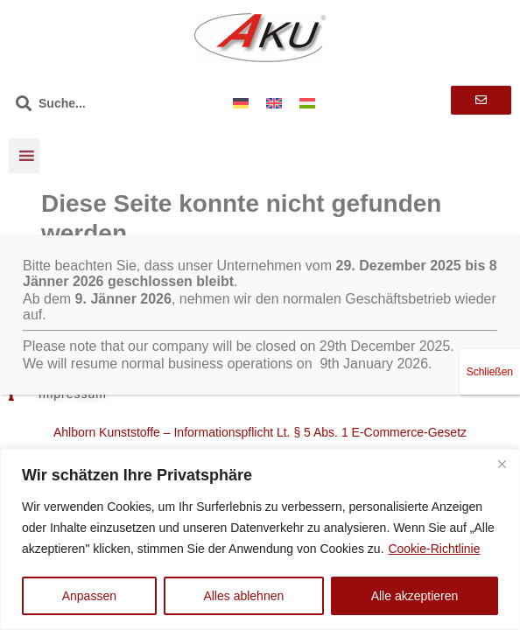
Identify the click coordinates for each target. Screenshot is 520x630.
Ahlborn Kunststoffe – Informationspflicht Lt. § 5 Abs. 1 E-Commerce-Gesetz (260, 432)
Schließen (490, 348)
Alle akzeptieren (415, 596)
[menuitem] (240, 103)
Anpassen (89, 596)
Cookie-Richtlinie (434, 549)
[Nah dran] (501, 463)
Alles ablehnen (243, 596)
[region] (260, 539)
